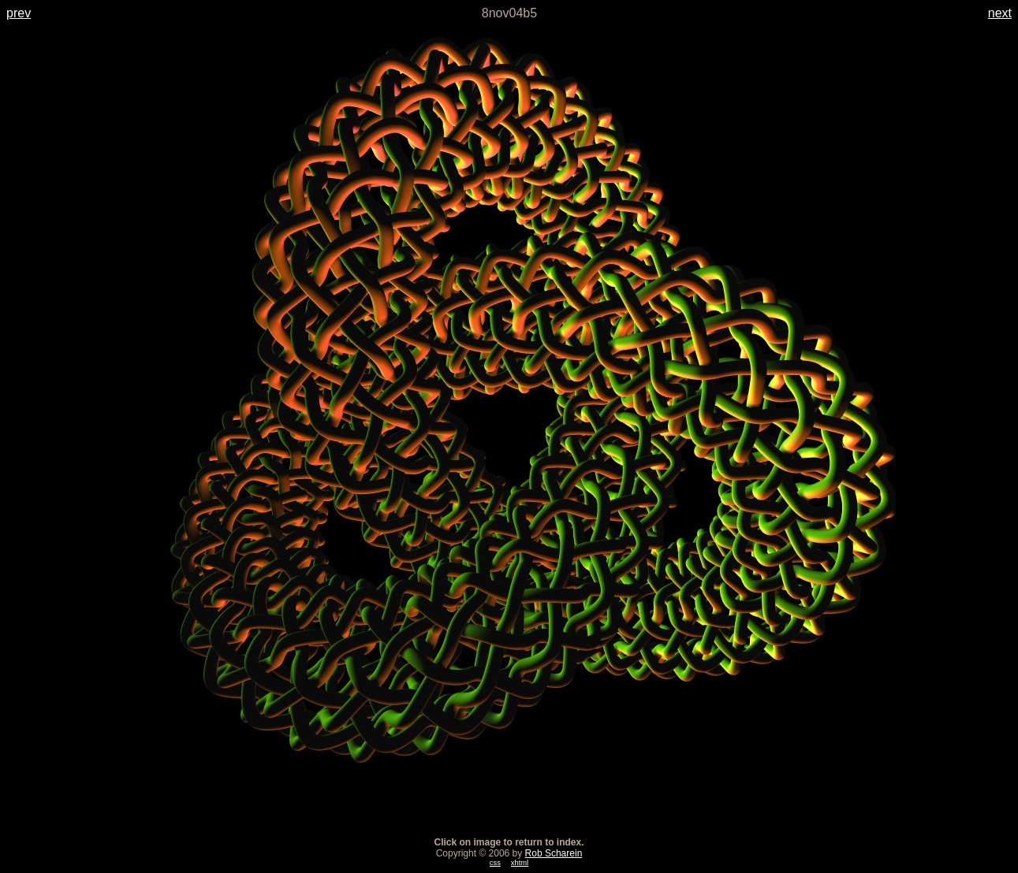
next (1000, 13)
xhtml (519, 863)
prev (18, 13)
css (495, 863)
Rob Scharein (554, 853)
